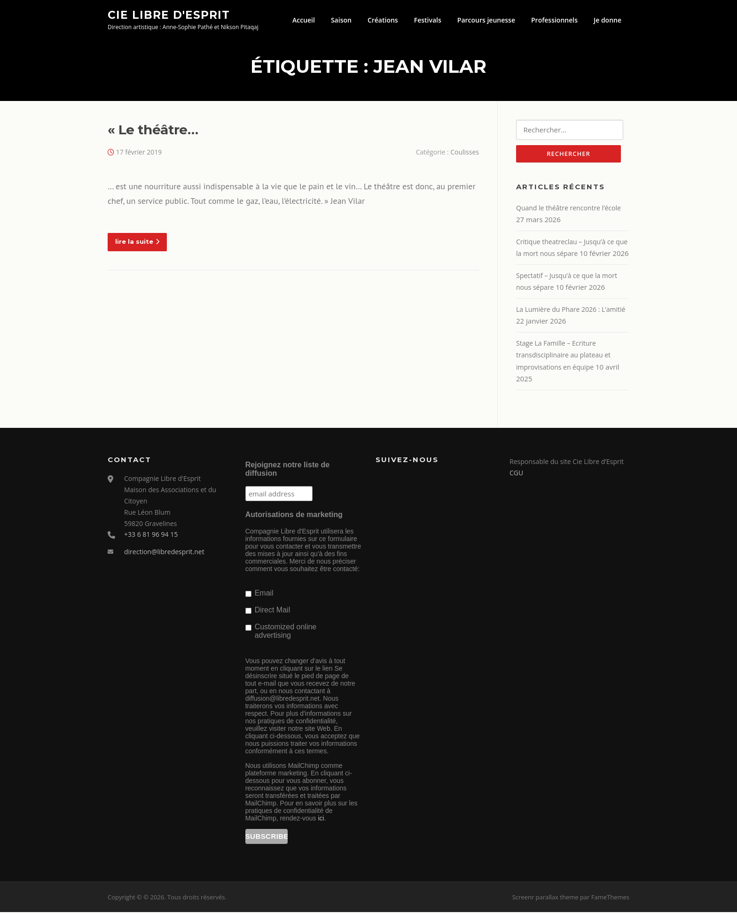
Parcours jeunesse (486, 19)
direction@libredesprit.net (164, 553)
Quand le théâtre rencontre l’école (568, 208)
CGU (516, 473)
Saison (341, 19)
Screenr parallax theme (545, 898)
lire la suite (137, 242)
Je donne (607, 19)
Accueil (303, 19)
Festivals (427, 19)
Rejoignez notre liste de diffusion (287, 470)
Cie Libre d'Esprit (169, 14)
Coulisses (464, 152)
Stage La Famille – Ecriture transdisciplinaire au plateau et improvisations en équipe (563, 356)
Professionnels (554, 19)
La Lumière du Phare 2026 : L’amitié (570, 310)
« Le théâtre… (153, 130)
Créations (383, 19)
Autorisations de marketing (294, 515)
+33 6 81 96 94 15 (151, 535)
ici (321, 819)
